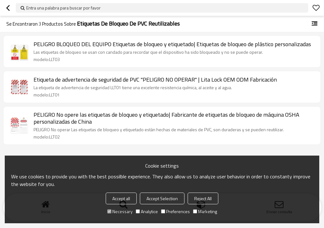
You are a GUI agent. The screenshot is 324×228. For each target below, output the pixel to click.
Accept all (121, 198)
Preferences (175, 211)
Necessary (120, 211)
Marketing (205, 211)
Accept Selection (162, 198)
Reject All (203, 198)
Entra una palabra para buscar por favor (63, 7)
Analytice (147, 211)
